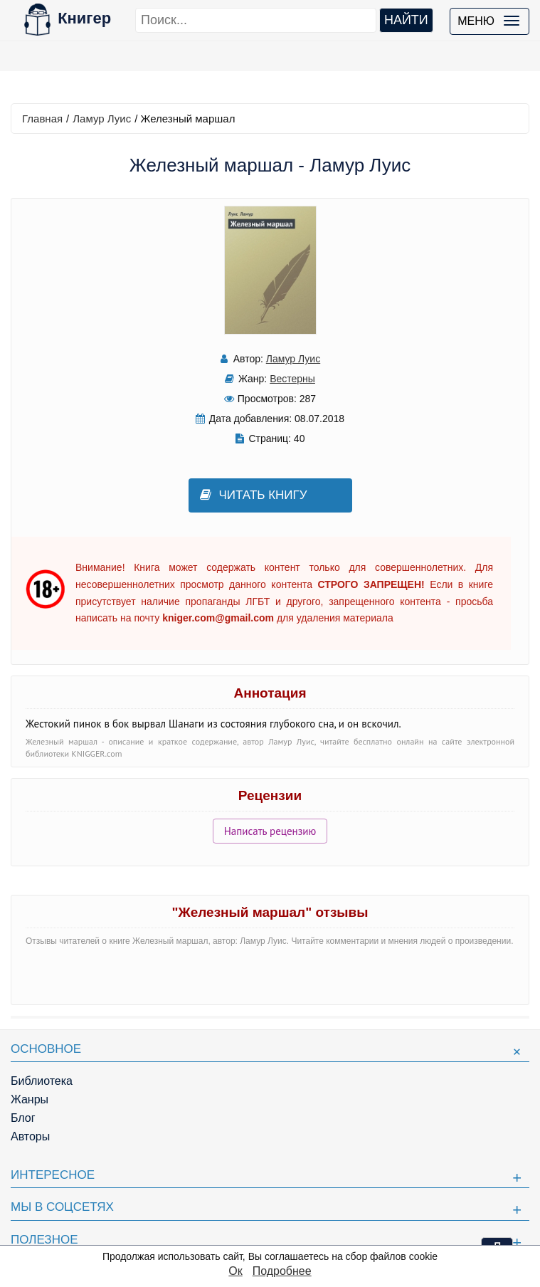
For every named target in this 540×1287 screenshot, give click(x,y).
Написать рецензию (270, 831)
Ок (235, 1271)
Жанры (29, 1099)
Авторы (30, 1136)
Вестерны (292, 378)
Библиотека (42, 1081)
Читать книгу (253, 495)
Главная (42, 118)
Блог (23, 1118)
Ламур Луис (102, 118)
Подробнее (282, 1271)
